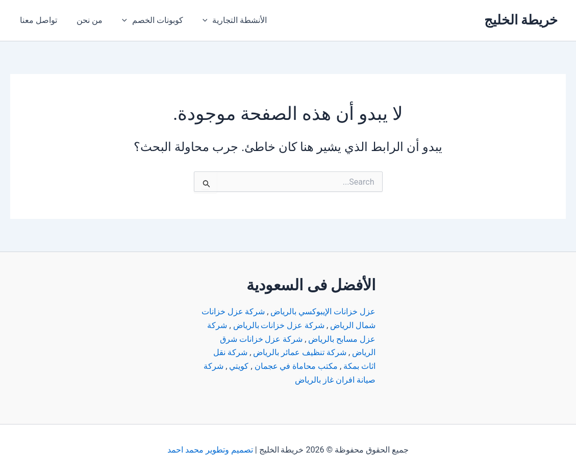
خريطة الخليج (521, 20)
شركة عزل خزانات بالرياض (278, 325)
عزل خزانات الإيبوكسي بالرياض (322, 312)
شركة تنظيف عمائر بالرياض (299, 352)
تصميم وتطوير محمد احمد (210, 449)
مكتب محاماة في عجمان (296, 365)
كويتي (238, 365)
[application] (197, 20)
